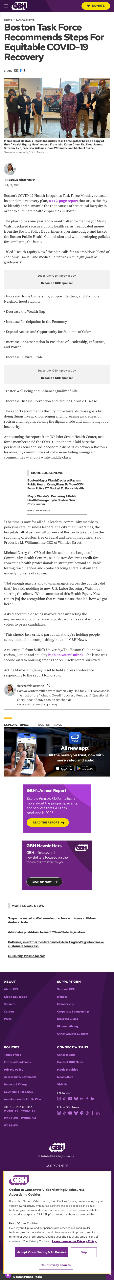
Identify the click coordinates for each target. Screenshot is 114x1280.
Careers (9, 1011)
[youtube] (70, 1098)
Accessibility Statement (20, 1077)
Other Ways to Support (72, 1033)
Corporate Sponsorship (73, 1011)
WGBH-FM (28, 1118)
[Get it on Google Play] (86, 768)
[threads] (81, 1098)
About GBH (11, 989)
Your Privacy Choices (56, 1265)
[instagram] (59, 1098)
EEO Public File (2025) (19, 1092)
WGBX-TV (28, 1110)
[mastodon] (81, 1113)
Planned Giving (67, 1026)
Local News (25, 19)
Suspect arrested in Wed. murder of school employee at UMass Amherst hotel (52, 920)
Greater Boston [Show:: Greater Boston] (38, 510)
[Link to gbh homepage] (19, 6)
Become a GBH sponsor (57, 283)
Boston (44, 725)
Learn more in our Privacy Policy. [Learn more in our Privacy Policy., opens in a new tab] (74, 1241)
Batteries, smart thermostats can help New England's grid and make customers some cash (56, 944)
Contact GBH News (70, 1062)
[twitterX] (48, 685)
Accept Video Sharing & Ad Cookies (41, 1252)
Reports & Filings (15, 1084)
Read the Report (46, 822)
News (8, 19)
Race (58, 725)
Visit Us (62, 1084)
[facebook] (87, 1098)
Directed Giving (68, 1019)
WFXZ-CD (11, 1118)
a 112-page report (63, 201)
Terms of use (12, 1054)
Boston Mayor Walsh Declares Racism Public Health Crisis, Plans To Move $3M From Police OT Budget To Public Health (55, 484)
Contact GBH (66, 1054)
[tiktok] (64, 1098)
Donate (96, 6)
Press (7, 1019)
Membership (65, 1004)
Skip (84, 1252)
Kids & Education (15, 996)
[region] (57, 1222)
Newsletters (65, 1077)
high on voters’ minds (65, 654)
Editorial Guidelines (17, 1062)
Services (9, 1004)
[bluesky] (76, 1098)
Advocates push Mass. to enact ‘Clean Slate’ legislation (46, 932)
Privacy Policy (13, 1069)
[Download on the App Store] (64, 768)
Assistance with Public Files (22, 1099)
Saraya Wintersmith (22, 179)
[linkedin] (92, 1098)
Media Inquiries (67, 1069)
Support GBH (66, 989)
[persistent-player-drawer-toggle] (110, 1275)
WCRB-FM (11, 1125)
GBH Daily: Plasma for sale (26, 956)
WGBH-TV (11, 1110)
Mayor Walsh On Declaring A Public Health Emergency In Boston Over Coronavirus (52, 500)
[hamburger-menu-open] (7, 6)
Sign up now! (43, 882)
